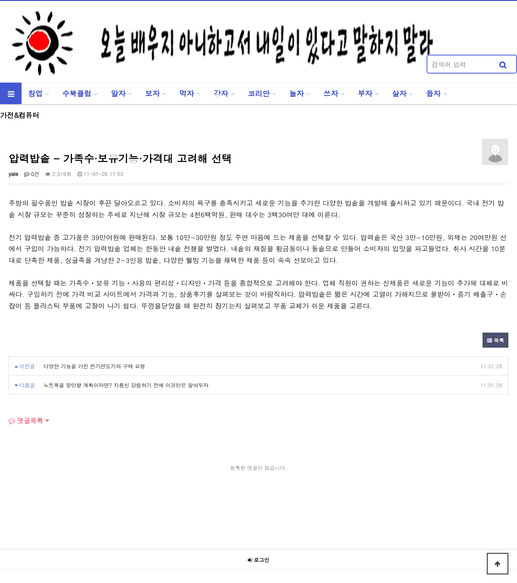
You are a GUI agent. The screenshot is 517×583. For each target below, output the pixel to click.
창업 (35, 93)
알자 (118, 93)
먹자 (186, 93)
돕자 (433, 93)
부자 (365, 93)
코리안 (259, 93)
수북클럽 (76, 93)
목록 (495, 340)
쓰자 (331, 93)
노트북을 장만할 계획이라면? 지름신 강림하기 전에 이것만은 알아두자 (126, 385)
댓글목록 (26, 420)
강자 (221, 93)
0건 (31, 173)
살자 (399, 93)
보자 (152, 93)
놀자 (296, 93)
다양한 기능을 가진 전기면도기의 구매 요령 (94, 366)
